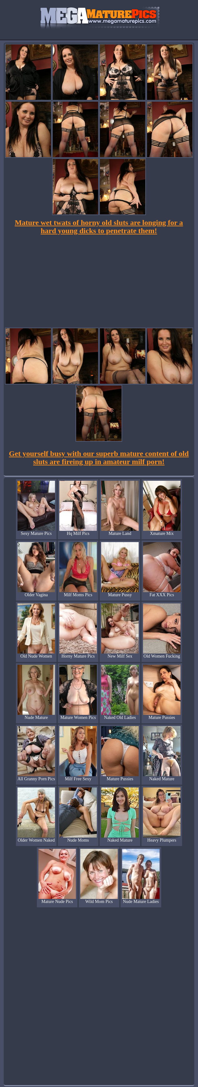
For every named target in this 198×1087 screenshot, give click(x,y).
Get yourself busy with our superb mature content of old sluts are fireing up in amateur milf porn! (99, 457)
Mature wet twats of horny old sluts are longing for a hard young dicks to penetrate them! (99, 226)
